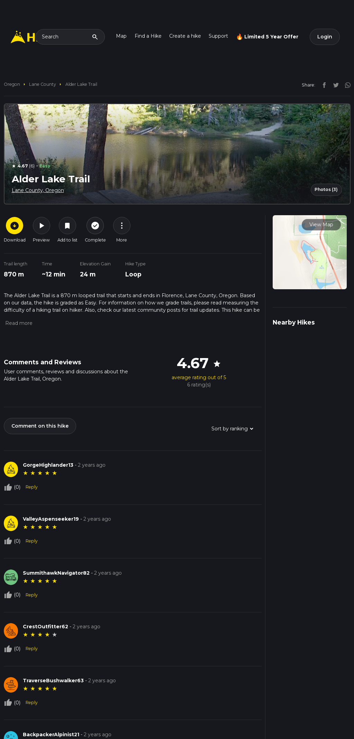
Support (218, 36)
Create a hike (185, 36)
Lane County (42, 84)
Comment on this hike (40, 426)
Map (121, 36)
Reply (32, 487)
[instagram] (345, 85)
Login (324, 37)
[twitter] (334, 85)
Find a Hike (148, 36)
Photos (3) (326, 189)
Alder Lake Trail (81, 84)
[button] (18, 323)
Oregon (12, 84)
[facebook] (322, 85)
